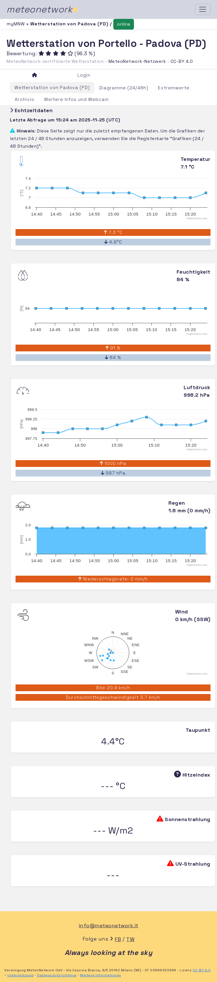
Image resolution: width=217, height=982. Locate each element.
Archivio (24, 99)
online (123, 24)
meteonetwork (42, 9)
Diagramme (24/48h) (123, 88)
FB (118, 939)
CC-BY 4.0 (182, 61)
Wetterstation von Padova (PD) (52, 87)
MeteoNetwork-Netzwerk (137, 61)
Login (83, 75)
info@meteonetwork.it (108, 925)
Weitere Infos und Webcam (76, 99)
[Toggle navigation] (203, 9)
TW (130, 939)
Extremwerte (174, 88)
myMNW (16, 24)
